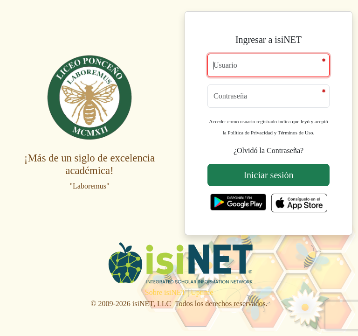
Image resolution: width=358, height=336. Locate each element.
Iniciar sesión (268, 175)
